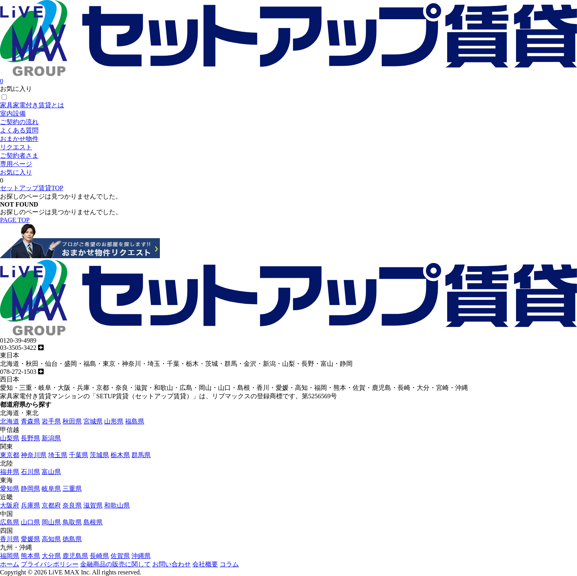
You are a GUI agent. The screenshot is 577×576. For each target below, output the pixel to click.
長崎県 (99, 555)
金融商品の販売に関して (115, 564)
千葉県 (78, 455)
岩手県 (51, 421)
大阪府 (9, 505)
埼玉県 (57, 455)
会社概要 (205, 564)
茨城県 (99, 455)
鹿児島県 (75, 555)
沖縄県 (141, 555)
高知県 (51, 539)
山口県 (30, 522)
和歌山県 (117, 505)
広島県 (9, 522)
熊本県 (30, 555)
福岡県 (9, 555)
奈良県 (72, 505)
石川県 (30, 471)
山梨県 (9, 438)
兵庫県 (30, 505)
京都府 (51, 505)
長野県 (30, 438)
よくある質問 (19, 130)
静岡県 (30, 488)
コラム (229, 564)
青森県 (30, 421)
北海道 (9, 421)
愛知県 (9, 488)
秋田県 (72, 421)
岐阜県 (51, 488)
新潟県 (51, 438)
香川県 (9, 539)
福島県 (134, 421)
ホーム (9, 564)
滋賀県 (93, 505)
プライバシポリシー (50, 564)
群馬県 (141, 455)
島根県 (93, 522)
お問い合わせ (171, 564)
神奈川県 (33, 455)
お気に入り (16, 172)
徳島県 (72, 539)
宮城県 (93, 421)
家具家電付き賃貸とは (32, 105)
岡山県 (51, 522)
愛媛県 (30, 539)
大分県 (51, 555)
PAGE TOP (15, 220)
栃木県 (120, 455)
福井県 (9, 471)
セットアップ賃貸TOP (31, 188)
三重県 (72, 488)
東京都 (9, 455)
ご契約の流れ (19, 121)
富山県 (51, 471)
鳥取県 (72, 522)
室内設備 (13, 113)
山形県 (113, 421)
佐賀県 (120, 555)
